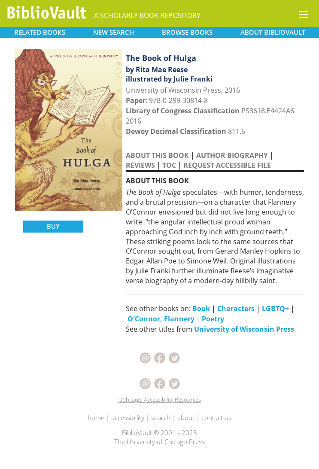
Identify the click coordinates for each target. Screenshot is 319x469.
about (185, 417)
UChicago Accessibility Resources (159, 399)
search (160, 417)
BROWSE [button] (187, 32)
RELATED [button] (39, 32)
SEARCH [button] (113, 32)
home (96, 417)
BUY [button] (53, 226)
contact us (216, 417)
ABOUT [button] (272, 32)
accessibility (127, 417)
